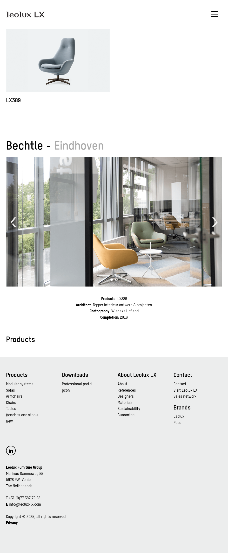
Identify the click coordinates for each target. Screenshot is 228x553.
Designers (126, 397)
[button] (111, 280)
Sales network (185, 397)
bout (123, 384)
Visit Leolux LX (185, 391)
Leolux (179, 417)
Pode (177, 423)
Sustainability (129, 409)
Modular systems (20, 384)
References (127, 391)
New (9, 422)
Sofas (10, 391)
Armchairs (14, 397)
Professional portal (77, 384)
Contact (180, 384)
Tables (11, 409)
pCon (66, 391)
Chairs (11, 403)
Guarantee (126, 415)
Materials (125, 403)
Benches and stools (22, 415)
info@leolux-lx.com (25, 505)
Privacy (12, 523)
